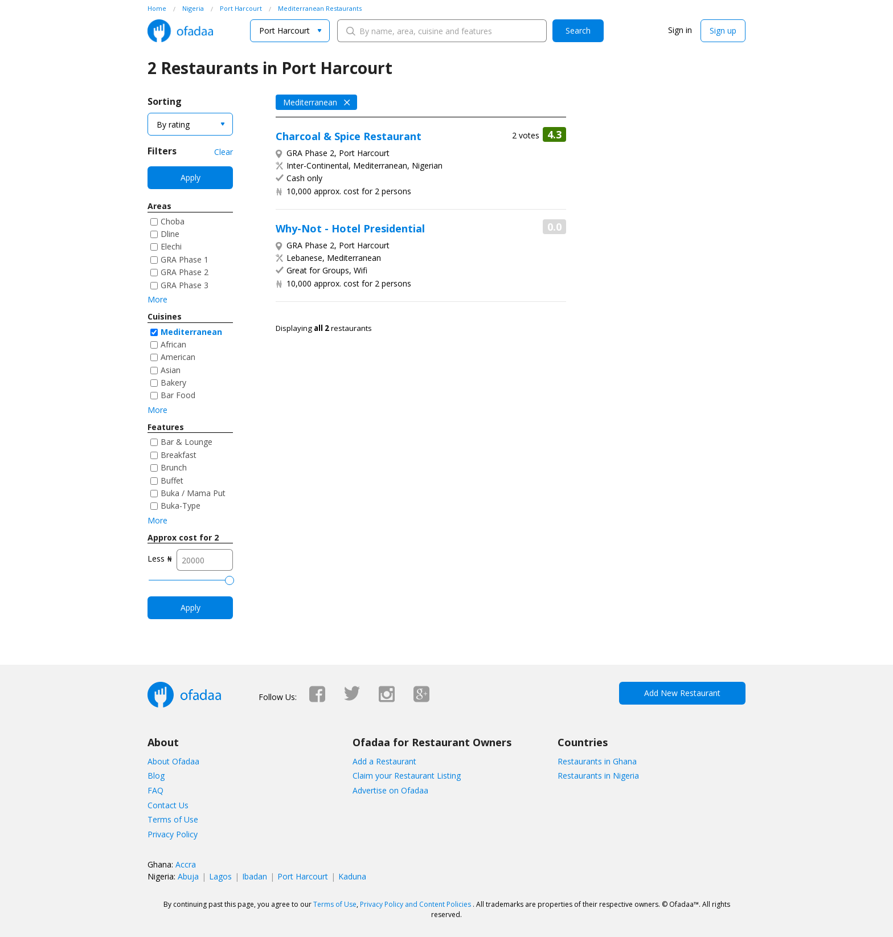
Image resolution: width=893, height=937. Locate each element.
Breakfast (178, 455)
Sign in (680, 29)
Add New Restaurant (682, 693)
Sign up (723, 30)
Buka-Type (180, 505)
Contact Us (168, 805)
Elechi (171, 246)
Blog (156, 775)
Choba (173, 221)
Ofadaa (180, 30)
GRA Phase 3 (184, 285)
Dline (170, 234)
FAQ (155, 790)
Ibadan (254, 876)
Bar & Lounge (186, 441)
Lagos (220, 876)
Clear (223, 151)
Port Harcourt (302, 876)
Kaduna (352, 876)
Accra (185, 864)
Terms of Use (173, 819)
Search (578, 30)
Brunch (174, 467)
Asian (171, 370)
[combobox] (290, 30)
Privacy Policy (173, 834)
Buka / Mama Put (193, 493)
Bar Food (178, 395)
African (173, 344)
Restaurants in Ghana (597, 761)
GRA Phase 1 (184, 259)
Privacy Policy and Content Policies (415, 904)
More (157, 299)
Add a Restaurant (384, 761)
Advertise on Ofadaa (390, 790)
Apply (190, 177)
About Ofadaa (173, 761)
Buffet (172, 480)
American (178, 357)
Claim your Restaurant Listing (407, 775)
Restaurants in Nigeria (598, 775)
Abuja (188, 876)
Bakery (173, 382)
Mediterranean (191, 332)
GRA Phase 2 (184, 272)
